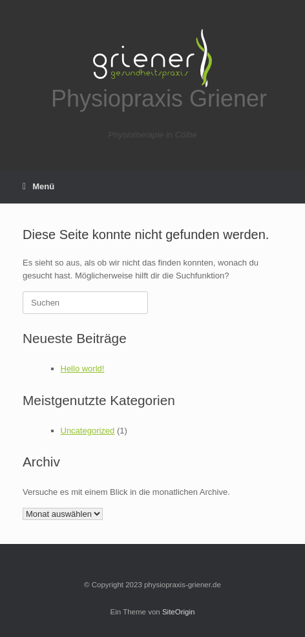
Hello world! (83, 368)
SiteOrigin (178, 612)
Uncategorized (88, 430)
